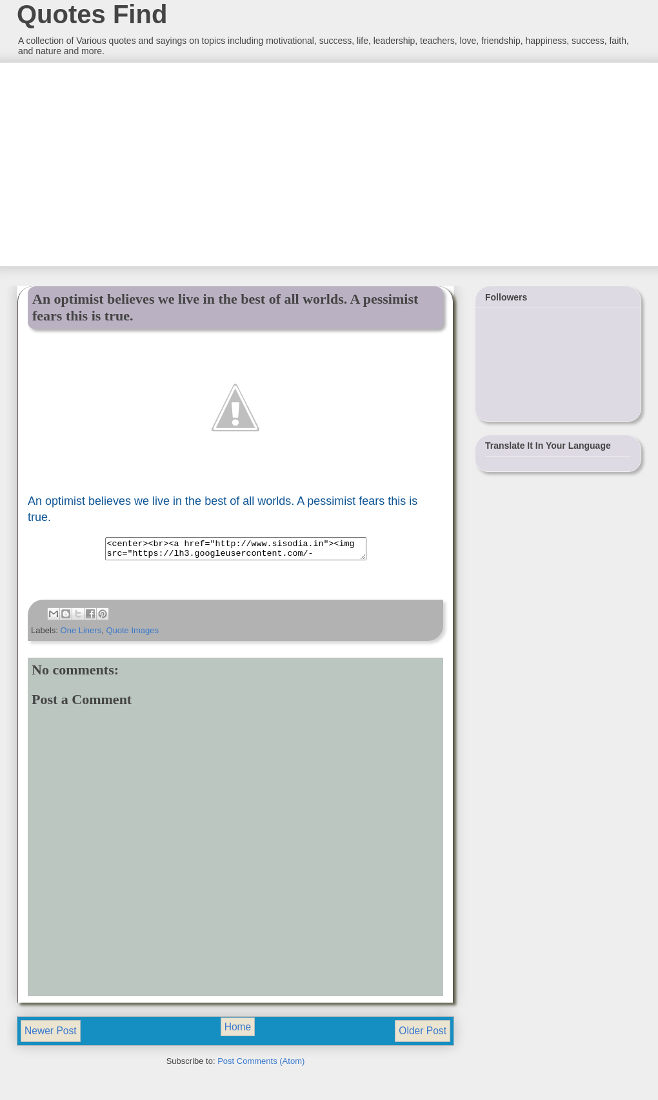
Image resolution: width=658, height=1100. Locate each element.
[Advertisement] (113, 163)
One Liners (81, 634)
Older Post (422, 1034)
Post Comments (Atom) (260, 1065)
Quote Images (132, 634)
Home (238, 1030)
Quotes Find (92, 14)
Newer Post (51, 1034)
